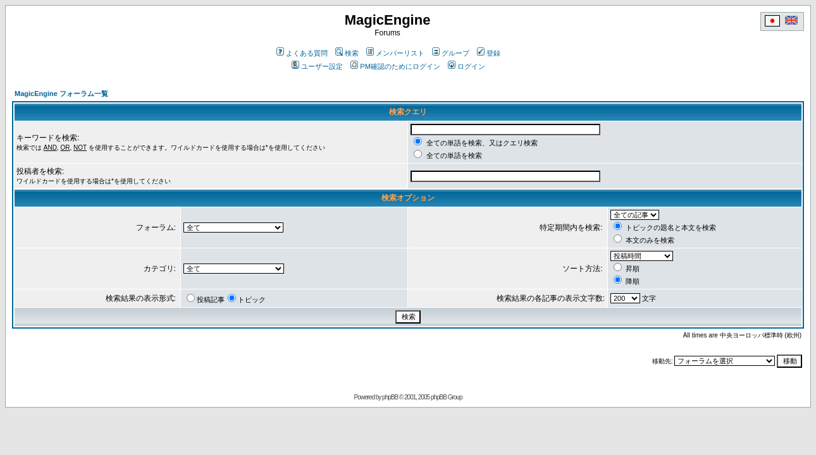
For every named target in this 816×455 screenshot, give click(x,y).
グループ (450, 53)
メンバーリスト (395, 53)
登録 (488, 53)
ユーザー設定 (317, 66)
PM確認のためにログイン (395, 66)
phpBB (390, 397)
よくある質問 (302, 53)
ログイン (466, 66)
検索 (347, 53)
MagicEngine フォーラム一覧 (61, 93)
